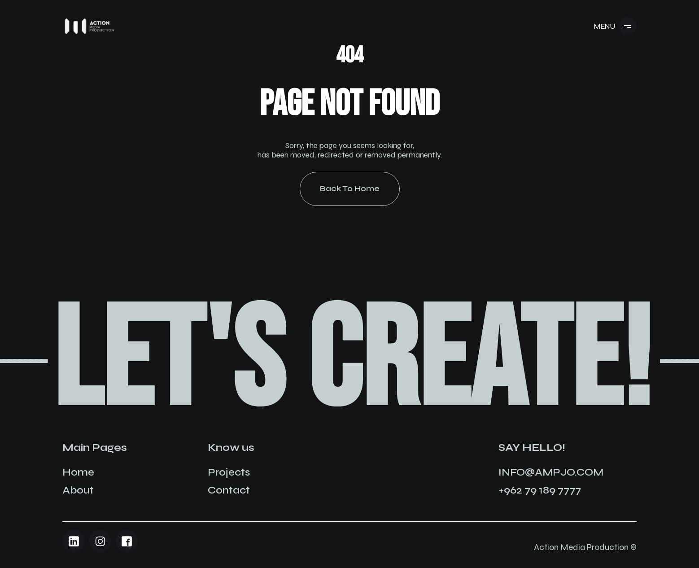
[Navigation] (89, 26)
